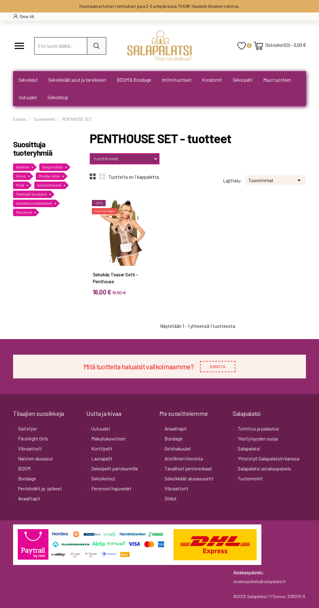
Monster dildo (49, 176)
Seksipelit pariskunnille (114, 468)
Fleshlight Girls (32, 438)
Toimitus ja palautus (258, 428)
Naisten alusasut (35, 458)
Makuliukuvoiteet (108, 438)
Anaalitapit (28, 498)
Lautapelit (101, 458)
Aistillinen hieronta (183, 458)
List (102, 176)
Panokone (24, 212)
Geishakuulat (177, 448)
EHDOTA (218, 366)
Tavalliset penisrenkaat (188, 468)
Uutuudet (100, 428)
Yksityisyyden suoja (257, 438)
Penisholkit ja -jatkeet (39, 488)
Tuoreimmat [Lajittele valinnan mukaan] (275, 179)
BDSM (24, 468)
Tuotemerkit (250, 478)
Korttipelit (101, 448)
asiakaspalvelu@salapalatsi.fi (259, 581)
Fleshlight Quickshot (31, 194)
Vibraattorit (29, 448)
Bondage (26, 478)
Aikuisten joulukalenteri (34, 203)
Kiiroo (21, 176)
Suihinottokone (49, 185)
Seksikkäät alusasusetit (189, 478)
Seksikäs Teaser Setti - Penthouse (115, 278)
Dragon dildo (52, 167)
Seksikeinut (102, 478)
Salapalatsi (248, 448)
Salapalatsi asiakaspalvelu (264, 468)
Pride (20, 185)
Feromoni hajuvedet (110, 488)
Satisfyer (22, 167)
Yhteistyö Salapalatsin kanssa (268, 458)
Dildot (170, 498)
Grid (93, 176)
